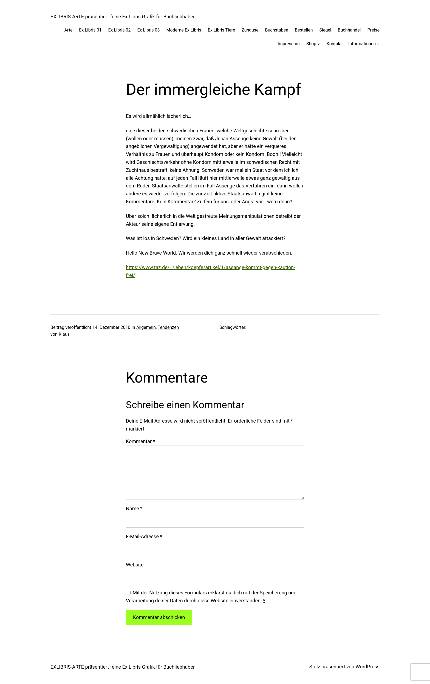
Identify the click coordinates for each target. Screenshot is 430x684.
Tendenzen (168, 327)
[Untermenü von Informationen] (378, 43)
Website (134, 565)
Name (134, 508)
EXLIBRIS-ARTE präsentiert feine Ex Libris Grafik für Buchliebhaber (122, 16)
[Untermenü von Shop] (318, 43)
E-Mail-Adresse (144, 536)
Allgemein (146, 327)
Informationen (362, 43)
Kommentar (140, 441)
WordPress (368, 666)
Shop (311, 43)
